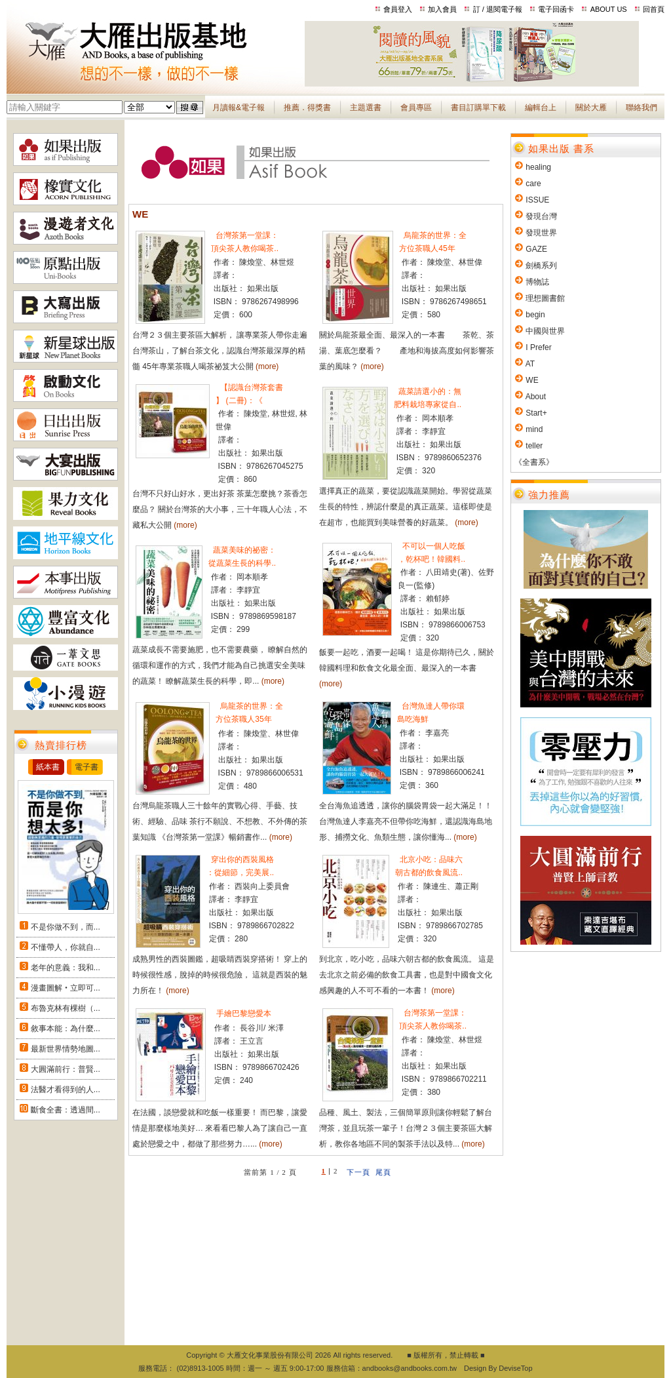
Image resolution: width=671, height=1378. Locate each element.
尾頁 (383, 1172)
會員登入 (397, 9)
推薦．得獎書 (307, 107)
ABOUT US (608, 9)
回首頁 (653, 9)
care (533, 183)
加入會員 (442, 9)
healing (538, 167)
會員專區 (416, 107)
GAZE (536, 249)
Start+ (536, 413)
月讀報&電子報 (238, 107)
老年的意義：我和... (65, 967)
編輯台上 (540, 107)
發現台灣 (541, 216)
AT (530, 363)
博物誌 (537, 281)
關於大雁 (591, 107)
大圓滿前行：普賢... (65, 1069)
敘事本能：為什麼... (65, 1028)
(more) (267, 366)
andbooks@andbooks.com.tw (409, 1368)
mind (534, 429)
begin (535, 314)
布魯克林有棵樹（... (65, 1008)
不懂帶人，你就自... (65, 947)
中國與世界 (545, 331)
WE (532, 380)
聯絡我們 (641, 107)
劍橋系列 (541, 265)
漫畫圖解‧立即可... (65, 988)
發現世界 (541, 232)
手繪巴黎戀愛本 (242, 1013)
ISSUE (537, 200)
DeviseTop (515, 1368)
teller (534, 445)
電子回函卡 (556, 9)
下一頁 (358, 1172)
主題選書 (365, 107)
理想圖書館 (545, 298)
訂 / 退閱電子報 (497, 9)
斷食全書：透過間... (65, 1109)
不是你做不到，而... (65, 927)
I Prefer (538, 347)
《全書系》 (534, 462)
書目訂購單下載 (478, 107)
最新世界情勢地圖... (65, 1048)
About (536, 396)
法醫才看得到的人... (65, 1089)
